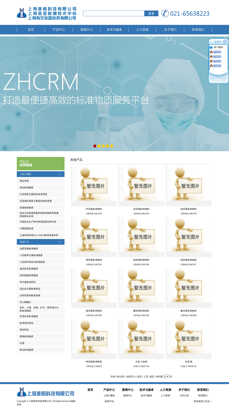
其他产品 (24, 242)
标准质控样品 (26, 323)
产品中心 (59, 29)
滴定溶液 (24, 180)
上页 (146, 376)
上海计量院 (25, 174)
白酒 (22, 343)
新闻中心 (87, 29)
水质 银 (188, 361)
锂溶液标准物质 (94, 260)
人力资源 (142, 29)
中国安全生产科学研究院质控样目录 (38, 221)
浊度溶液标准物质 (29, 248)
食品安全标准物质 (29, 268)
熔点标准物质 (26, 349)
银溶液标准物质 (94, 310)
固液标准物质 (26, 336)
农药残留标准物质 (29, 275)
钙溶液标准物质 (94, 209)
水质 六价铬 (141, 361)
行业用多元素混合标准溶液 (33, 194)
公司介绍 (184, 395)
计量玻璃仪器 (26, 228)
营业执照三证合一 (203, 401)
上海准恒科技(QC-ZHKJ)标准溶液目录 (39, 235)
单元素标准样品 (28, 282)
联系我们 (198, 29)
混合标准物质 (26, 187)
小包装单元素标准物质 (31, 255)
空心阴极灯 (25, 302)
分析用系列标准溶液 (30, 295)
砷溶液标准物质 (94, 361)
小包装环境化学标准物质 (32, 262)
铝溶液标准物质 (189, 209)
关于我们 (170, 29)
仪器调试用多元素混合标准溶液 (36, 201)
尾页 (152, 376)
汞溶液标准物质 (141, 209)
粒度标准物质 (26, 207)
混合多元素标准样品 (30, 288)
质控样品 (24, 329)
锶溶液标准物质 (141, 260)
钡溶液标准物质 (189, 260)
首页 (31, 29)
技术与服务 (114, 29)
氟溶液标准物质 (189, 310)
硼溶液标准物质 (141, 310)
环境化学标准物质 (29, 316)
